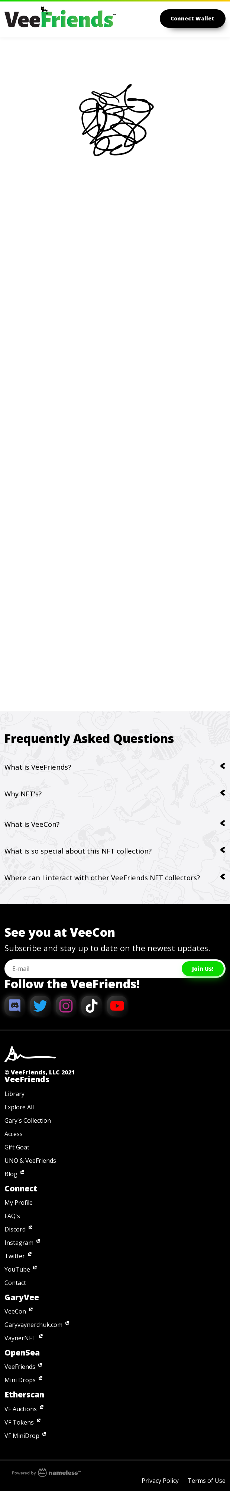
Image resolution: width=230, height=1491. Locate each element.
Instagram (18, 1243)
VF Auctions (20, 1409)
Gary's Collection (27, 1120)
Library (14, 1094)
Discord (15, 1229)
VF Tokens (19, 1422)
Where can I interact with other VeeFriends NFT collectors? (115, 878)
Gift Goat (16, 1147)
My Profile (18, 1202)
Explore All (19, 1107)
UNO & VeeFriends (30, 1161)
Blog (10, 1174)
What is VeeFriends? (115, 767)
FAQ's (12, 1216)
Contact (15, 1283)
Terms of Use (207, 1481)
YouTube (17, 1269)
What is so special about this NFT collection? (115, 851)
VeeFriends (19, 1367)
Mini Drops (20, 1380)
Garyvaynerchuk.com (33, 1325)
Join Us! (203, 968)
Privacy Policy (160, 1481)
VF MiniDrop (21, 1436)
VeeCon (15, 1311)
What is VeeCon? (115, 824)
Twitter (14, 1256)
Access (13, 1134)
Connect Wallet (193, 18)
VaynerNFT (20, 1338)
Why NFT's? (115, 794)
